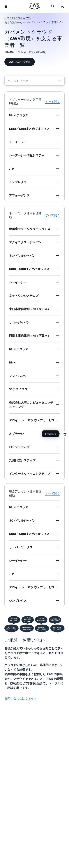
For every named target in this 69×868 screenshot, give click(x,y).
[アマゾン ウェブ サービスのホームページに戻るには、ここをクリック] (34, 6)
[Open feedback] (65, 434)
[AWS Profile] (62, 6)
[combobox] (34, 81)
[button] (19, 62)
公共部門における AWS (17, 17)
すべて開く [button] (52, 101)
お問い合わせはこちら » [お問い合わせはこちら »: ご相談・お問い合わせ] (20, 698)
